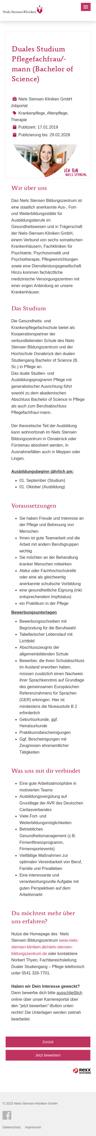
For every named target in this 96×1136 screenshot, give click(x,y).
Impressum (33, 1127)
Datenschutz (12, 1127)
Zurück (48, 1042)
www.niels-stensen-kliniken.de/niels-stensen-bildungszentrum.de (45, 947)
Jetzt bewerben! (48, 1055)
